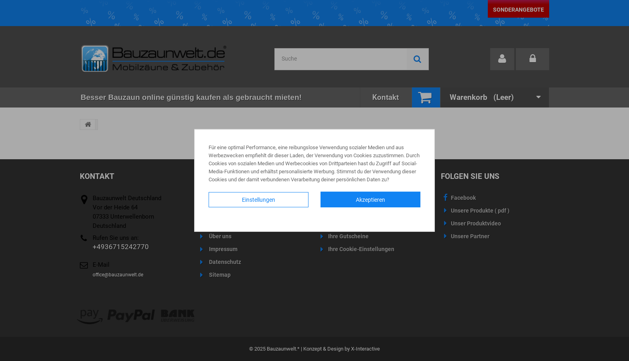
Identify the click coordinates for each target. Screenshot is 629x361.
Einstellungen (258, 200)
